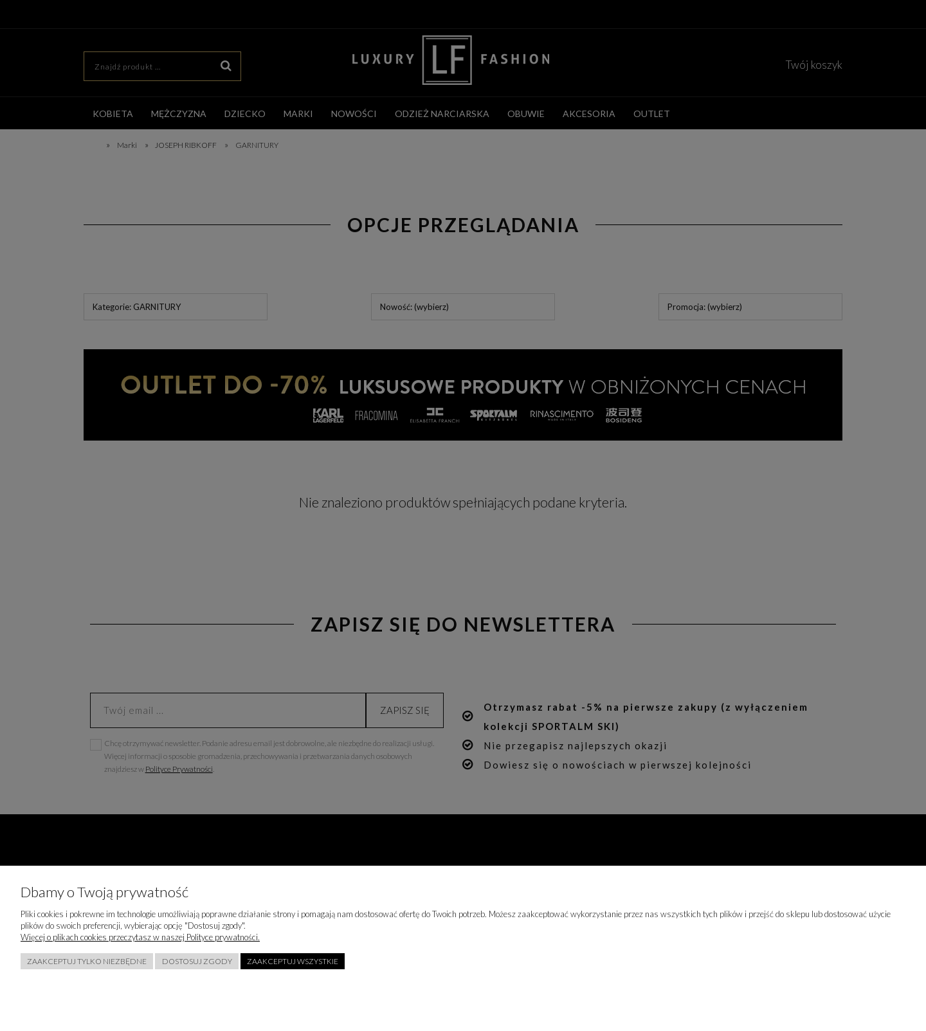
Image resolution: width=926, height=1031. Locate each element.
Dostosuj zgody (197, 961)
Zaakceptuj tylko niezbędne (87, 961)
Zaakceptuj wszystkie (292, 961)
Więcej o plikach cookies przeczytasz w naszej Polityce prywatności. (140, 937)
